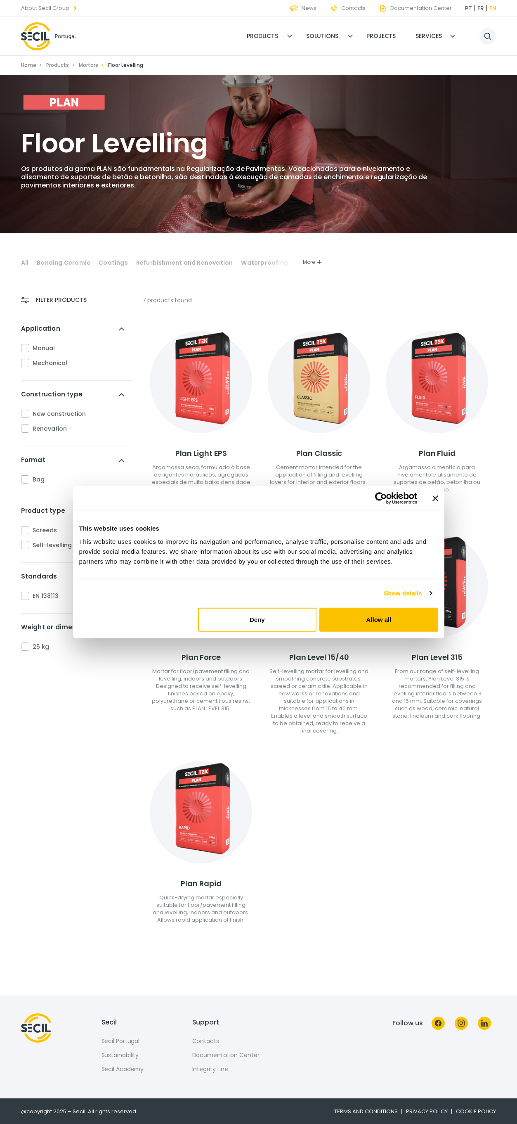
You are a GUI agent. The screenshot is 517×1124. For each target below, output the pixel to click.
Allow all (379, 619)
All (25, 263)
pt (468, 8)
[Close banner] (435, 498)
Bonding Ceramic (63, 263)
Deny (257, 619)
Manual (44, 348)
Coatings (113, 263)
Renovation (50, 428)
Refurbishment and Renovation (184, 263)
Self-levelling (52, 545)
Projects (381, 36)
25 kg (41, 646)
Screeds (45, 530)
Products (262, 36)
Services (428, 36)
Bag (39, 479)
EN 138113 (46, 596)
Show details (403, 593)
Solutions (322, 36)
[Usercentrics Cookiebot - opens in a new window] (381, 498)
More (312, 262)
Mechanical (50, 363)
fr (480, 8)
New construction (59, 413)
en (492, 8)
